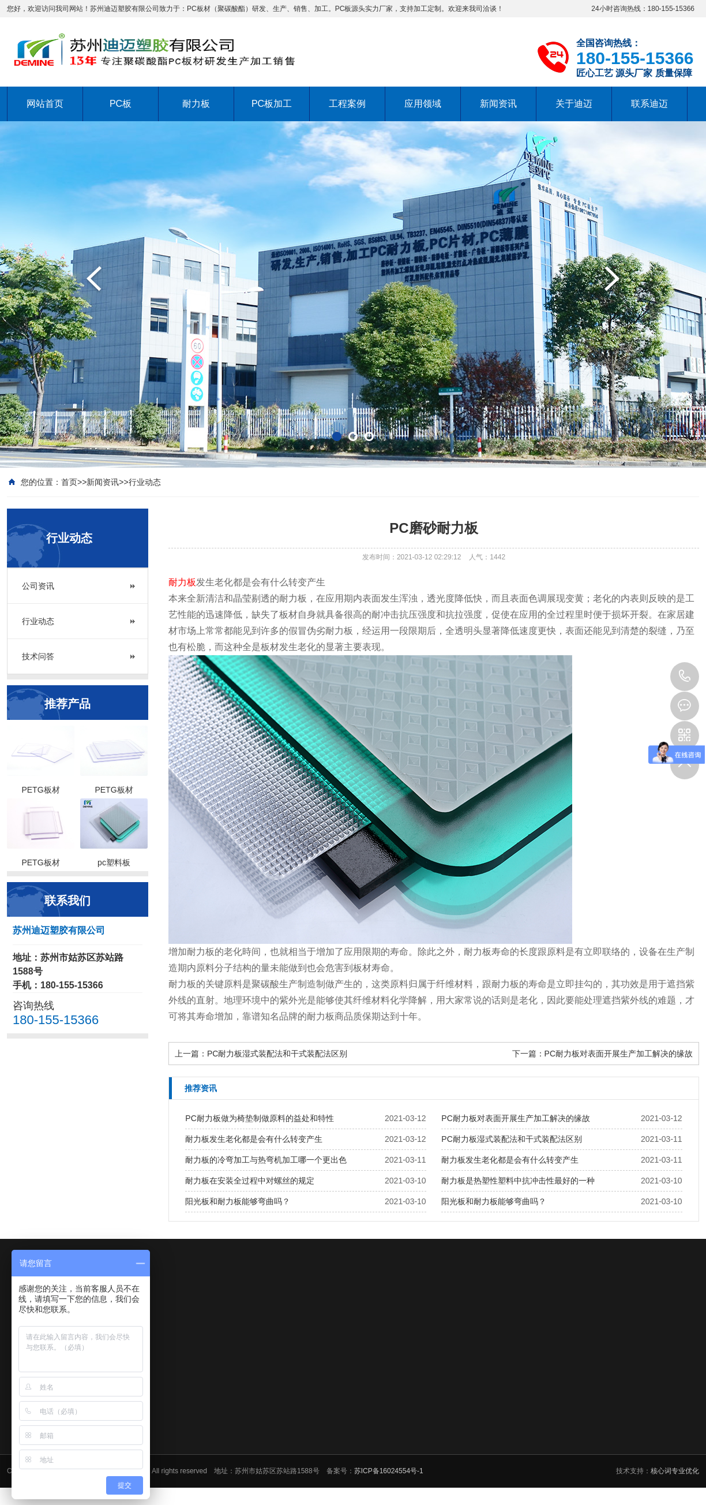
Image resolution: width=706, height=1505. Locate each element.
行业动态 (145, 482)
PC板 (121, 104)
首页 (69, 482)
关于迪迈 (573, 104)
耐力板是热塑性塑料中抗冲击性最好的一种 (518, 1180)
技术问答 (38, 656)
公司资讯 (38, 586)
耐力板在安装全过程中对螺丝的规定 (249, 1180)
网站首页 (45, 104)
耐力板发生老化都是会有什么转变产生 (253, 1139)
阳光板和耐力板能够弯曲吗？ (237, 1201)
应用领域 (422, 104)
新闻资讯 (498, 104)
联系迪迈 (649, 104)
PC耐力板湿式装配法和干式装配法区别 (277, 1053)
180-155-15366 (684, 676)
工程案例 (347, 104)
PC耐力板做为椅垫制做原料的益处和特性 (259, 1118)
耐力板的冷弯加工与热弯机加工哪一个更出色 (266, 1159)
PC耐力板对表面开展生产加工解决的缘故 (618, 1053)
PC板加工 (271, 104)
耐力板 (196, 104)
